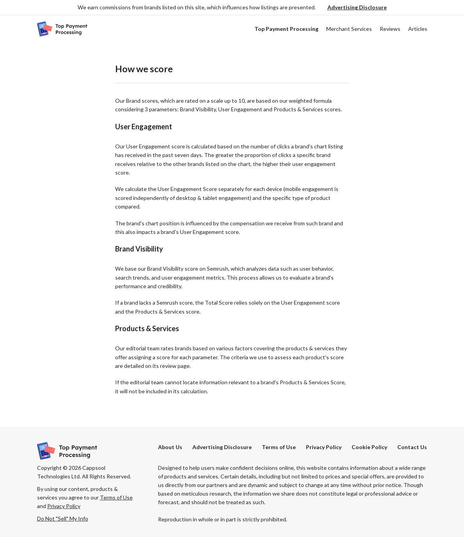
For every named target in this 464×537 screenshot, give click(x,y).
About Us (170, 447)
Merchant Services (349, 28)
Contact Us (412, 447)
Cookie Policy (369, 447)
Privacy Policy (323, 447)
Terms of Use (279, 447)
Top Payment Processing (286, 28)
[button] (357, 7)
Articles (417, 28)
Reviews (390, 28)
